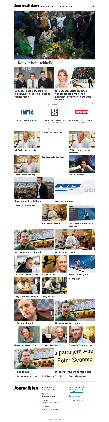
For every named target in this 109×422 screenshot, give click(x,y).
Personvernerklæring (76, 400)
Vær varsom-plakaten (76, 389)
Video (43, 6)
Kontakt (70, 6)
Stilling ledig (61, 6)
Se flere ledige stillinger (54, 129)
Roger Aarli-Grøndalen (49, 389)
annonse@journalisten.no (50, 409)
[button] (92, 104)
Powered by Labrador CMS (54, 419)
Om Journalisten (74, 396)
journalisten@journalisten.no (51, 402)
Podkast (51, 6)
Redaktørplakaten (77, 392)
